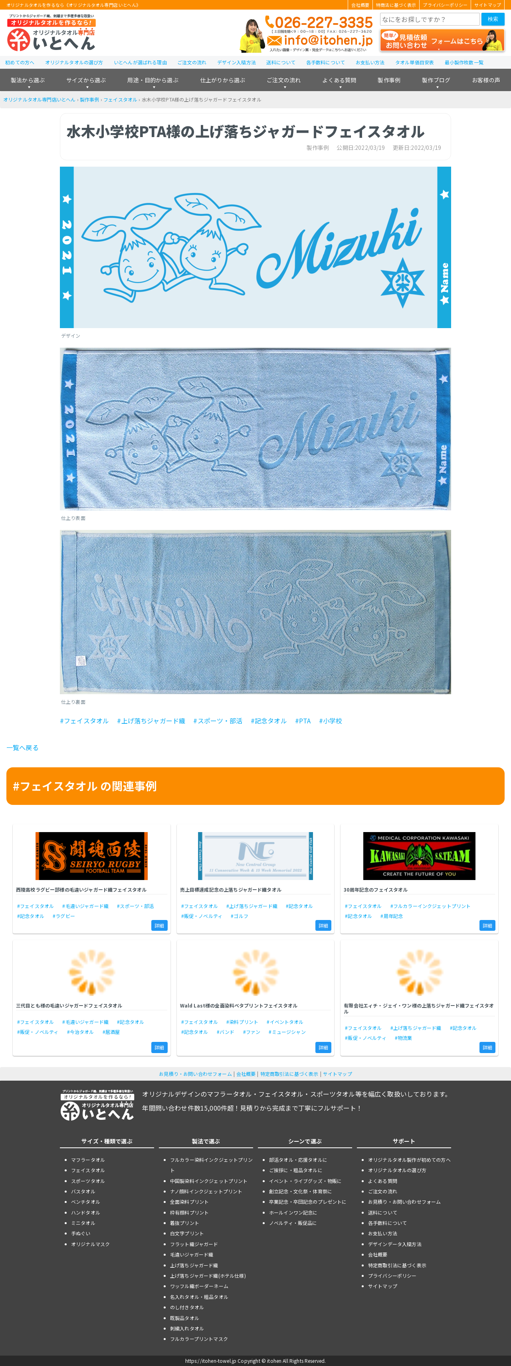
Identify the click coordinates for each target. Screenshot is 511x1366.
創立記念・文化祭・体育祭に (300, 1191)
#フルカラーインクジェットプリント (430, 905)
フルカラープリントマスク (199, 1338)
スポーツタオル (88, 1180)
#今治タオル (80, 1031)
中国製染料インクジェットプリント (209, 1180)
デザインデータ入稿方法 (395, 1244)
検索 (493, 19)
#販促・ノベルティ (201, 915)
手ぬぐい (81, 1233)
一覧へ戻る (22, 747)
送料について (280, 62)
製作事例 (389, 80)
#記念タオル (269, 720)
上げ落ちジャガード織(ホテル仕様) (208, 1275)
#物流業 (403, 1037)
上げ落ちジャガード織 (194, 1265)
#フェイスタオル (84, 720)
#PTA (303, 720)
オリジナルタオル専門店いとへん (39, 99)
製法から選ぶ (28, 80)
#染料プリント (242, 1021)
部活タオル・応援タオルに (298, 1159)
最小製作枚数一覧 (464, 62)
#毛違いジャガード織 (85, 905)
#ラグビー (64, 915)
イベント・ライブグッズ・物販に (305, 1180)
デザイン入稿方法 (236, 62)
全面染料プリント (189, 1201)
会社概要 (360, 5)
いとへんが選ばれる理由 (140, 62)
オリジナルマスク (90, 1244)
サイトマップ (487, 5)
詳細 (159, 925)
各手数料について (325, 62)
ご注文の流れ (191, 62)
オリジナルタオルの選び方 (74, 62)
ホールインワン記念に (293, 1212)
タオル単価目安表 (414, 62)
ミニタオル (83, 1222)
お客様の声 (486, 80)
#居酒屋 (111, 1031)
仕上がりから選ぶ (222, 80)
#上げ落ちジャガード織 (151, 720)
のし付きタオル (187, 1307)
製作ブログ (436, 80)
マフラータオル (88, 1159)
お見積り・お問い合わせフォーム (195, 1073)
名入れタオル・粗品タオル (199, 1296)
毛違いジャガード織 (191, 1254)
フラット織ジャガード (194, 1244)
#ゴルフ (239, 915)
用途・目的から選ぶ (152, 80)
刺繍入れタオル (187, 1328)
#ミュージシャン (287, 1031)
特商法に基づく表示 (396, 5)
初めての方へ (19, 62)
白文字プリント (187, 1233)
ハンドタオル (85, 1212)
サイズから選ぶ (86, 80)
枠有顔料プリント (189, 1212)
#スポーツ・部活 (217, 720)
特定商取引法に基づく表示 (289, 1073)
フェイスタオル (120, 99)
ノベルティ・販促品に (293, 1222)
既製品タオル (184, 1317)
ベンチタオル (85, 1201)
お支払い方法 (370, 62)
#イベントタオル (285, 1021)
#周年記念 (391, 915)
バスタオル (83, 1191)
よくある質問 (339, 80)
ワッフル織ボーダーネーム (199, 1285)
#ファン (252, 1031)
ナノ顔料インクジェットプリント (206, 1191)
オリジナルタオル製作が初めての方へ (409, 1159)
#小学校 (331, 720)
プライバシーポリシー (445, 5)
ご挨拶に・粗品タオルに (296, 1170)
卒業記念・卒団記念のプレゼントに (308, 1201)
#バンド (226, 1031)
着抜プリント (184, 1222)
